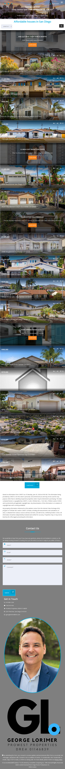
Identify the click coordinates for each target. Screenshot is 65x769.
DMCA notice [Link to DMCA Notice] (32, 767)
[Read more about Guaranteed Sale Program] (32, 222)
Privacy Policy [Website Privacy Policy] (58, 759)
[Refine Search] (61, 26)
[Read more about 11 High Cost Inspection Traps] (32, 154)
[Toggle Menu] (62, 2)
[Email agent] (9, 3)
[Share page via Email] (12, 3)
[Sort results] (6, 26)
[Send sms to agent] (5, 3)
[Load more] (32, 485)
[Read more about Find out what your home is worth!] (32, 41)
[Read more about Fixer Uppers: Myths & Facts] (32, 334)
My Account (54, 3)
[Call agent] (2, 3)
